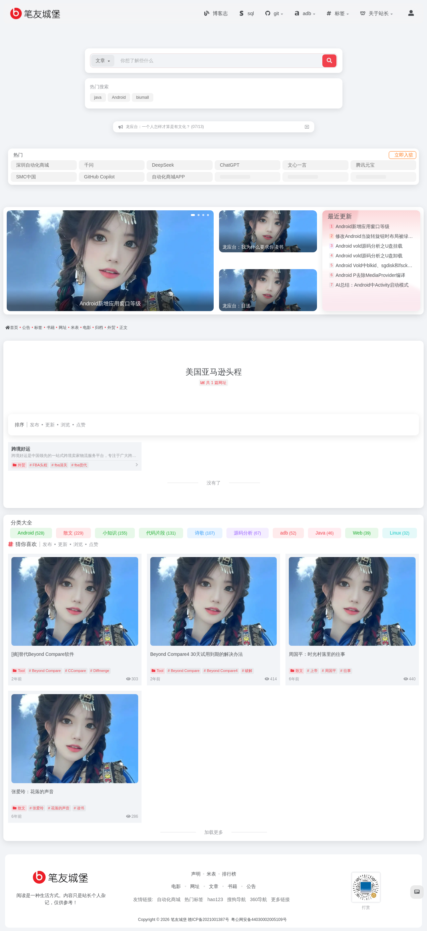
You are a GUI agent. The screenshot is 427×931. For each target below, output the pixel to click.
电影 (176, 886)
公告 (251, 886)
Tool (18, 671)
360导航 (258, 899)
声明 (196, 874)
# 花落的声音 (58, 808)
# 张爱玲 (37, 808)
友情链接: (143, 899)
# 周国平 (329, 671)
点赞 (81, 424)
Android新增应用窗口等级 (362, 226)
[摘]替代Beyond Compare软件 (42, 654)
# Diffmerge (99, 671)
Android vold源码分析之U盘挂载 (369, 246)
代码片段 (160, 533)
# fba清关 (59, 465)
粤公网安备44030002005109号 (259, 919)
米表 (211, 874)
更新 (50, 424)
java (98, 97)
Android (119, 97)
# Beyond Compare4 (221, 671)
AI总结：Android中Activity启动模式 (372, 285)
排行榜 (229, 874)
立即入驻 (403, 155)
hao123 (215, 899)
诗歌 (205, 533)
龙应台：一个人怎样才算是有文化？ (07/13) (165, 126)
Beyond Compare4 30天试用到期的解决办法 (196, 654)
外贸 (19, 465)
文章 (213, 886)
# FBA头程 (38, 465)
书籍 (232, 886)
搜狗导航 (236, 899)
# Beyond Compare (45, 671)
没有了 (214, 482)
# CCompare (75, 671)
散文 (73, 533)
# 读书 (79, 808)
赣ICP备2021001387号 (208, 919)
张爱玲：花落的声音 (32, 791)
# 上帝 (312, 671)
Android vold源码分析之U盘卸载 (369, 255)
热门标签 (193, 899)
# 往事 (345, 671)
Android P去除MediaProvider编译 (370, 275)
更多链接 (280, 899)
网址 (195, 886)
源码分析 (247, 533)
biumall (142, 97)
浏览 (65, 424)
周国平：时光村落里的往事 (317, 654)
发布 (34, 424)
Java (324, 533)
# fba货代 (79, 465)
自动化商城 (168, 899)
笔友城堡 (179, 919)
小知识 (115, 533)
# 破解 (247, 671)
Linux (399, 533)
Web (362, 533)
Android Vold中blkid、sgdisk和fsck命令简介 (380, 265)
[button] (102, 61)
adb (288, 533)
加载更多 (213, 832)
